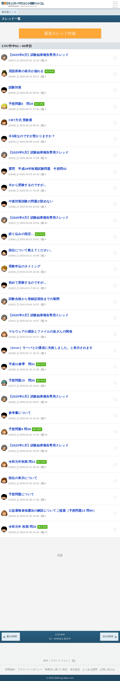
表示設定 (75, 669)
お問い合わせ (107, 669)
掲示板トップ (9, 12)
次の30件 (108, 636)
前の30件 (12, 636)
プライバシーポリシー (30, 669)
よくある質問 (89, 669)
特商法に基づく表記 (56, 669)
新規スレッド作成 (60, 33)
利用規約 (10, 669)
